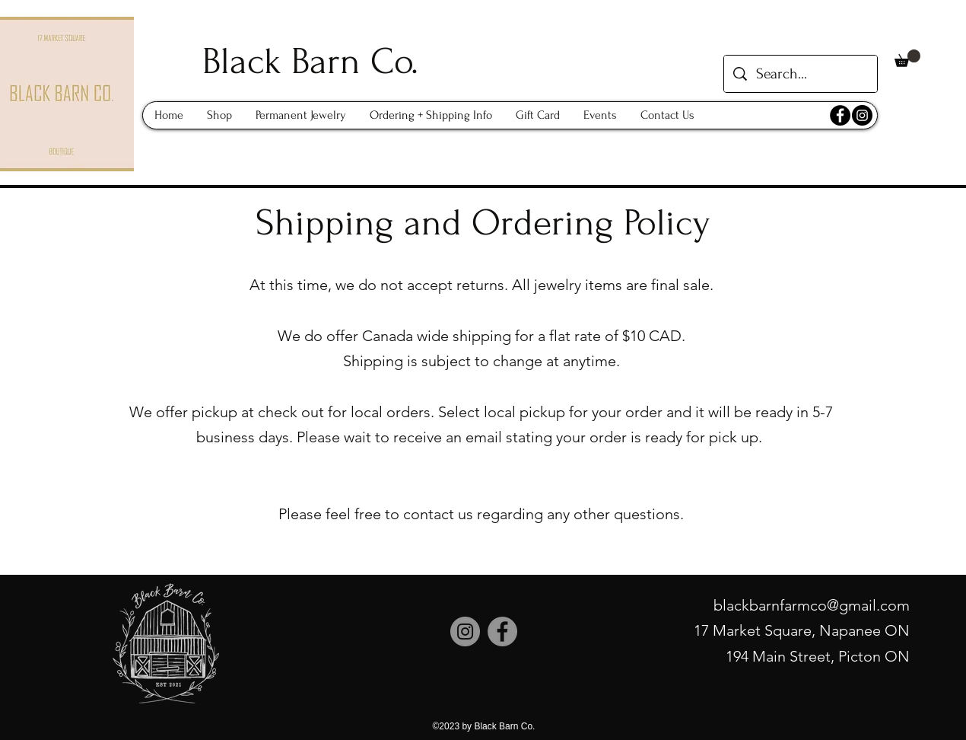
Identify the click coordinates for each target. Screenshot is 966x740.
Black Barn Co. (310, 61)
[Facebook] (840, 115)
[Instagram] (862, 115)
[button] (907, 58)
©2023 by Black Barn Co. (484, 726)
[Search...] (800, 74)
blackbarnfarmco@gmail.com (811, 605)
